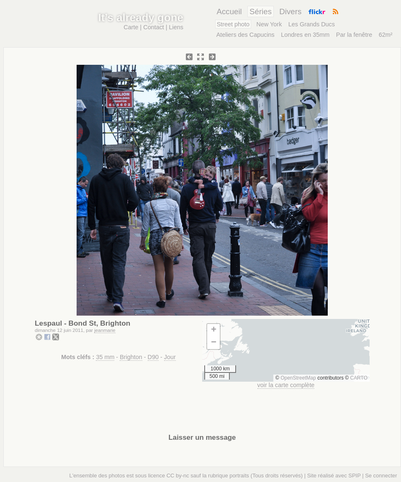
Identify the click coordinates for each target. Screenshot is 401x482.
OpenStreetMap (298, 378)
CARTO (359, 378)
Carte (130, 27)
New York (269, 24)
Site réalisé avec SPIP (334, 475)
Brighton (131, 357)
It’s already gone (140, 17)
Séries (260, 11)
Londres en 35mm (305, 34)
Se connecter (381, 475)
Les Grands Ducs (311, 24)
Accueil (229, 11)
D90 (153, 357)
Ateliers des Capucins (245, 34)
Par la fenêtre (354, 34)
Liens (176, 27)
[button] (213, 330)
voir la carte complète (286, 385)
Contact (153, 27)
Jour (170, 357)
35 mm (105, 357)
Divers (290, 11)
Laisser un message (202, 437)
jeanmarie (105, 330)
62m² (386, 34)
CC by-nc (178, 475)
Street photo (233, 24)
